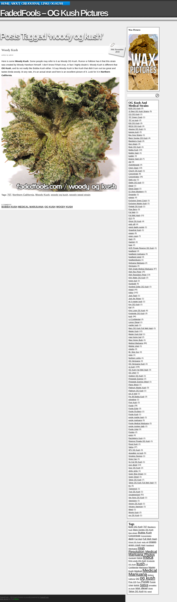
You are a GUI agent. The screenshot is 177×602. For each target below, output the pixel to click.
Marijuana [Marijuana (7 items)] (143, 567)
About (15, 3)
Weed (130, 510)
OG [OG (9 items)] (137, 579)
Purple (131, 406)
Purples (131, 432)
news (130, 355)
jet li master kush (135, 302)
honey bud (132, 281)
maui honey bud (134, 337)
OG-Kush (56, 3)
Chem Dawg (133, 168)
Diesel (130, 186)
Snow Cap (132, 459)
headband (132, 251)
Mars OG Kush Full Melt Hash (140, 328)
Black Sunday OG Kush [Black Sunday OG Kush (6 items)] (143, 530)
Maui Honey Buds (135, 340)
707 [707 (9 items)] (145, 527)
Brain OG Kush (134, 147)
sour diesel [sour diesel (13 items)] (141, 588)
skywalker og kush (135, 453)
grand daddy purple (136, 227)
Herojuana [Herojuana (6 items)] (132, 549)
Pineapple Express (135, 379)
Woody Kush (9, 50)
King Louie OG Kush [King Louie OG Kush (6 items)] (137, 561)
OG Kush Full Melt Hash (138, 370)
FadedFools (44, 597)
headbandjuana (134, 260)
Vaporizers (132, 501)
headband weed (134, 257)
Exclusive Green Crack (137, 201)
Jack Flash (132, 296)
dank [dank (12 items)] (131, 539)
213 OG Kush (134, 114)
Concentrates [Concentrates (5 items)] (146, 536)
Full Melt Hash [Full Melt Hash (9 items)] (150, 539)
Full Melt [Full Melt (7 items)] (138, 539)
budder (131, 156)
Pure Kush (132, 403)
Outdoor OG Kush (135, 376)
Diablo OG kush (134, 183)
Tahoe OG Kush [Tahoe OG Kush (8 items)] (136, 591)
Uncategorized (134, 495)
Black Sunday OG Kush (138, 138)
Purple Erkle (133, 409)
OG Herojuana (134, 361)
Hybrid (131, 290)
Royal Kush (133, 444)
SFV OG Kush (134, 450)
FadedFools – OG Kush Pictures (54, 13)
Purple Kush (133, 414)
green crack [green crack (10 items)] (134, 545)
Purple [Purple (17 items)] (145, 581)
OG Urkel (132, 373)
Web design (4, 599)
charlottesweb (133, 165)
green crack (133, 236)
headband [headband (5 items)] (150, 545)
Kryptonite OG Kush (136, 313)
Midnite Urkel (133, 346)
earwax (131, 197)
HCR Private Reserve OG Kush (141, 248)
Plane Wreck (133, 385)
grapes (131, 233)
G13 (130, 218)
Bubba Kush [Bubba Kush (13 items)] (145, 532)
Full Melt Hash (134, 215)
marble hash (133, 325)
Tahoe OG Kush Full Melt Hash (141, 483)
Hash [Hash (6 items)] (143, 545)
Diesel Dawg (133, 189)
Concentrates (133, 177)
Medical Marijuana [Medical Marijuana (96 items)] (142, 572)
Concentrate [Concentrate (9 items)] (134, 536)
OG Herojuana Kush (136, 364)
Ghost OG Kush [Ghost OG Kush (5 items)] (134, 542)
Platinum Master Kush (137, 388)
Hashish (131, 242)
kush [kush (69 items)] (140, 564)
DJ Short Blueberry (136, 192)
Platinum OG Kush (136, 391)
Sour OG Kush (134, 468)
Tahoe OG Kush (134, 480)
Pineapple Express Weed (138, 382)
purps (130, 435)
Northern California (23, 195)
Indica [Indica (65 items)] (148, 557)
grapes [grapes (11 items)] (152, 542)
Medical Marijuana (31, 207)
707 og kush (133, 120)
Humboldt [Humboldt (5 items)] (132, 558)
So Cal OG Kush (135, 462)
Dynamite (132, 195)
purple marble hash (136, 417)
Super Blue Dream (135, 474)
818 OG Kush (134, 123)
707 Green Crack (135, 117)
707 (9, 195)
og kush (49, 207)
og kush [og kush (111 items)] (147, 578)
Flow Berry (132, 209)
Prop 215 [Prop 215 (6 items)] (132, 582)
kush (130, 316)
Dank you (132, 180)
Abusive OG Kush (135, 129)
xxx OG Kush (133, 515)
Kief (130, 307)
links (45, 3)
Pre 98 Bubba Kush (136, 397)
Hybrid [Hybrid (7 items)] (139, 558)
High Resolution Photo (137, 275)
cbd (129, 162)
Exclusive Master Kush (137, 204)
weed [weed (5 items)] (150, 591)
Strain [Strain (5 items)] (150, 588)
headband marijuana (136, 254)
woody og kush (59, 195)
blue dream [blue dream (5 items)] (132, 533)
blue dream (132, 144)
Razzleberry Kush (135, 438)
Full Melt (131, 212)
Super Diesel (133, 477)
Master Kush (133, 331)
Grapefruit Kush (134, 230)
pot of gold (132, 394)
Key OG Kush (134, 305)
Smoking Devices (135, 456)
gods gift (131, 224)
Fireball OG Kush (135, 206)
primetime (132, 400)
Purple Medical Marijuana (138, 423)
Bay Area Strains (135, 135)
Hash (130, 239)
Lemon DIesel (134, 322)
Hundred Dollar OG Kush (138, 287)
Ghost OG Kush (134, 221)
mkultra (131, 349)
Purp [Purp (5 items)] (139, 582)
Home (5, 3)
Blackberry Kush (135, 141)
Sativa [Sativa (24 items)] (144, 585)
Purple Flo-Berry (135, 412)
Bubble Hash (133, 153)
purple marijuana (135, 420)
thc (129, 486)
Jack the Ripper (134, 299)
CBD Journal (30, 3)
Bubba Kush (9, 207)
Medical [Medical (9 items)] (138, 571)
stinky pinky (133, 471)
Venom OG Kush (135, 504)
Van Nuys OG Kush (136, 498)
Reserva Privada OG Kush (139, 441)
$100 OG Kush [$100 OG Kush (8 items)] (135, 527)
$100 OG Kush (134, 108)
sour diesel (132, 465)
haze (130, 245)
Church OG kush (135, 171)
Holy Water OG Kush (136, 278)
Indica (130, 293)
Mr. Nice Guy (133, 352)
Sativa (130, 447)
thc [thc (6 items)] (145, 591)
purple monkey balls (136, 426)
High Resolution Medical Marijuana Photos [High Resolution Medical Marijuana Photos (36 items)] (142, 551)
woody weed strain (79, 195)
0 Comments (6, 205)
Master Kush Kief (135, 334)
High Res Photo (134, 272)
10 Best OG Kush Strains (138, 111)
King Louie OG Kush (136, 311)
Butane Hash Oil (135, 159)
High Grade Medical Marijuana (140, 269)
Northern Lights (134, 358)
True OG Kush (134, 492)
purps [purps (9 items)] (136, 585)
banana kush (133, 132)
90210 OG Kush (134, 126)
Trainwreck (132, 489)
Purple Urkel (133, 429)
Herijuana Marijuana (136, 263)
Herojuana (132, 266)
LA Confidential (134, 319)
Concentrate (133, 174)
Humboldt (132, 284)
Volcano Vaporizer (135, 507)
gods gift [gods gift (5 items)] (145, 542)
